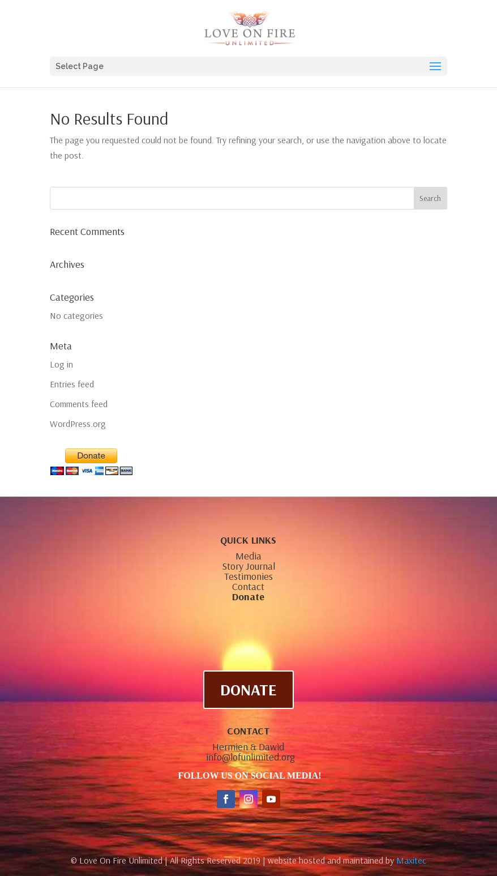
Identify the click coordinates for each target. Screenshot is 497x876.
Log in (61, 364)
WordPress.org (78, 423)
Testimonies (248, 576)
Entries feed (72, 384)
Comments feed (79, 403)
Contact (248, 586)
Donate (248, 596)
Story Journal (248, 565)
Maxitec (411, 860)
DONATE (248, 689)
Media (248, 555)
